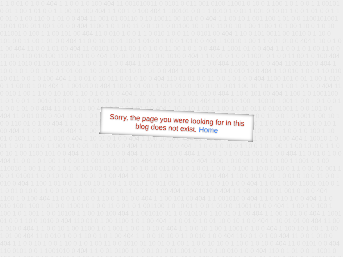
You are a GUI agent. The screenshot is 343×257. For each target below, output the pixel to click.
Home (208, 129)
